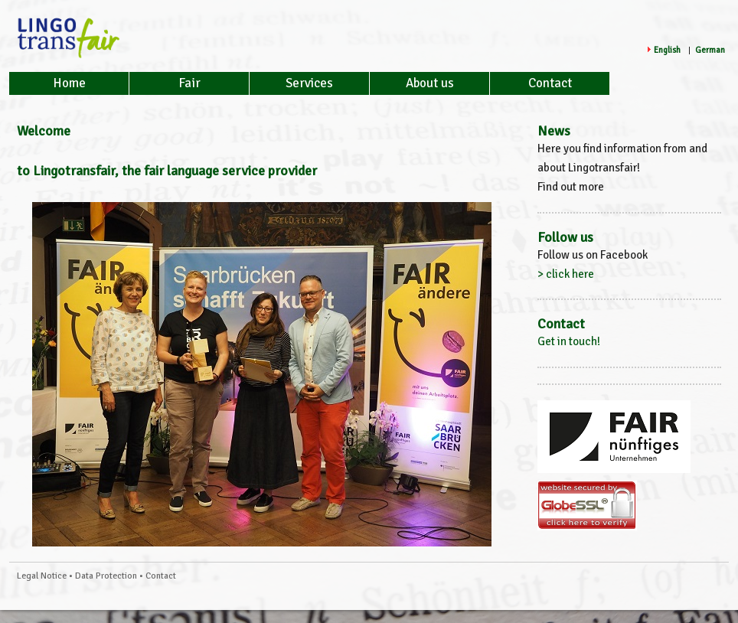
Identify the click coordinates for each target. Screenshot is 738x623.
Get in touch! (568, 341)
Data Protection (106, 576)
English (667, 49)
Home (69, 83)
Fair (189, 83)
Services (309, 83)
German (710, 49)
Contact (550, 83)
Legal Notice (42, 576)
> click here (565, 274)
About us (430, 83)
